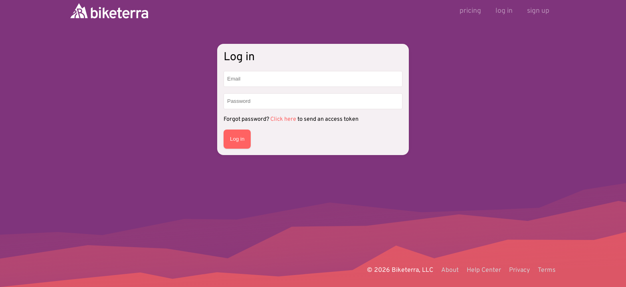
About (450, 270)
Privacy (519, 270)
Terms (547, 270)
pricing (470, 11)
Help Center (484, 270)
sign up (538, 11)
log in (504, 11)
